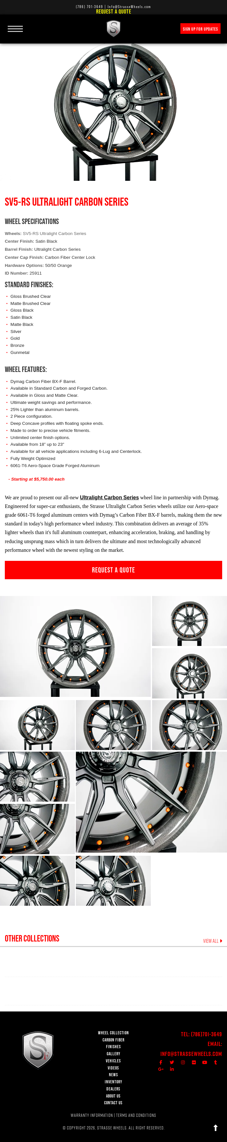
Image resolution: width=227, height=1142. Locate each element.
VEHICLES (113, 1061)
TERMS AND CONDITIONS (136, 1115)
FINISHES (113, 1046)
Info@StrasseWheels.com (191, 1054)
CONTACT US (113, 1102)
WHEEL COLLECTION (113, 1032)
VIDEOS (113, 1068)
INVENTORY (113, 1081)
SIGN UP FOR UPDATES (200, 29)
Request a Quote (113, 11)
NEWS (113, 1074)
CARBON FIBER (113, 1040)
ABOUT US (113, 1096)
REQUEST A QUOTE (113, 570)
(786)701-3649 (206, 1034)
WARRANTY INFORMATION (92, 1115)
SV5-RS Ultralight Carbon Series (54, 233)
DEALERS (113, 1089)
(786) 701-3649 (89, 7)
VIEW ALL (212, 940)
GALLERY (113, 1053)
